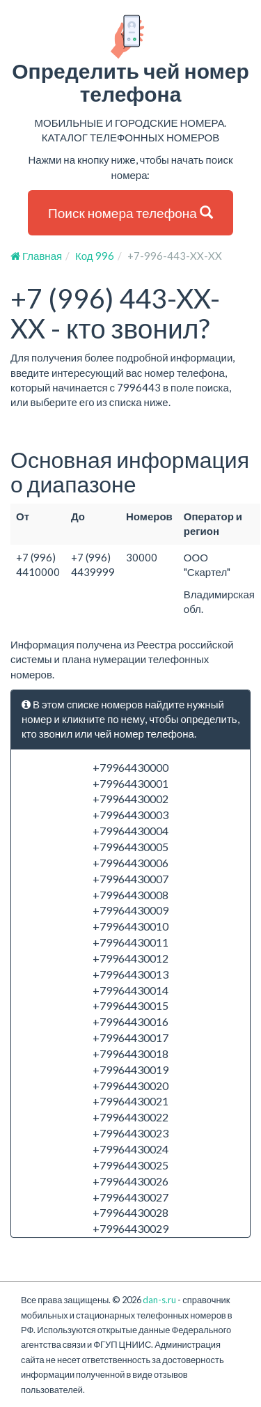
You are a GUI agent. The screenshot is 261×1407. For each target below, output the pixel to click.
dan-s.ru (159, 1299)
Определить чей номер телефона (130, 60)
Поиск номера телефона (130, 213)
